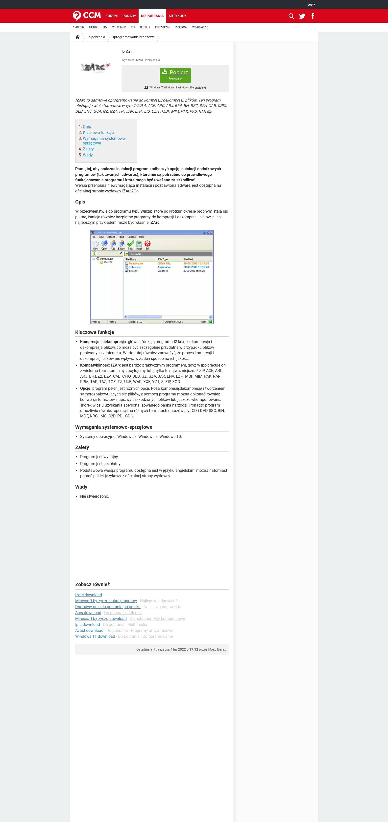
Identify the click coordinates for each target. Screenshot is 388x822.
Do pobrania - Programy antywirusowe (139, 630)
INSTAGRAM (162, 27)
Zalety (88, 149)
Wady (88, 155)
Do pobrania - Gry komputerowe (157, 618)
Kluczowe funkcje (98, 132)
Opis (87, 126)
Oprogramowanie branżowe (133, 37)
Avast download (89, 630)
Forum (112, 16)
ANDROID (78, 27)
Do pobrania (152, 16)
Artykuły (177, 16)
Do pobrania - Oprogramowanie (145, 636)
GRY (104, 27)
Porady (129, 16)
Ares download (88, 612)
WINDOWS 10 (200, 27)
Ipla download (87, 624)
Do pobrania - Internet (123, 612)
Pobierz (175, 75)
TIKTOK (93, 27)
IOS (133, 27)
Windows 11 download (95, 636)
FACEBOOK (180, 27)
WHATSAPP (119, 27)
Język (311, 4)
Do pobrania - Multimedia (125, 624)
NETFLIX (145, 27)
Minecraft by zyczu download (101, 618)
